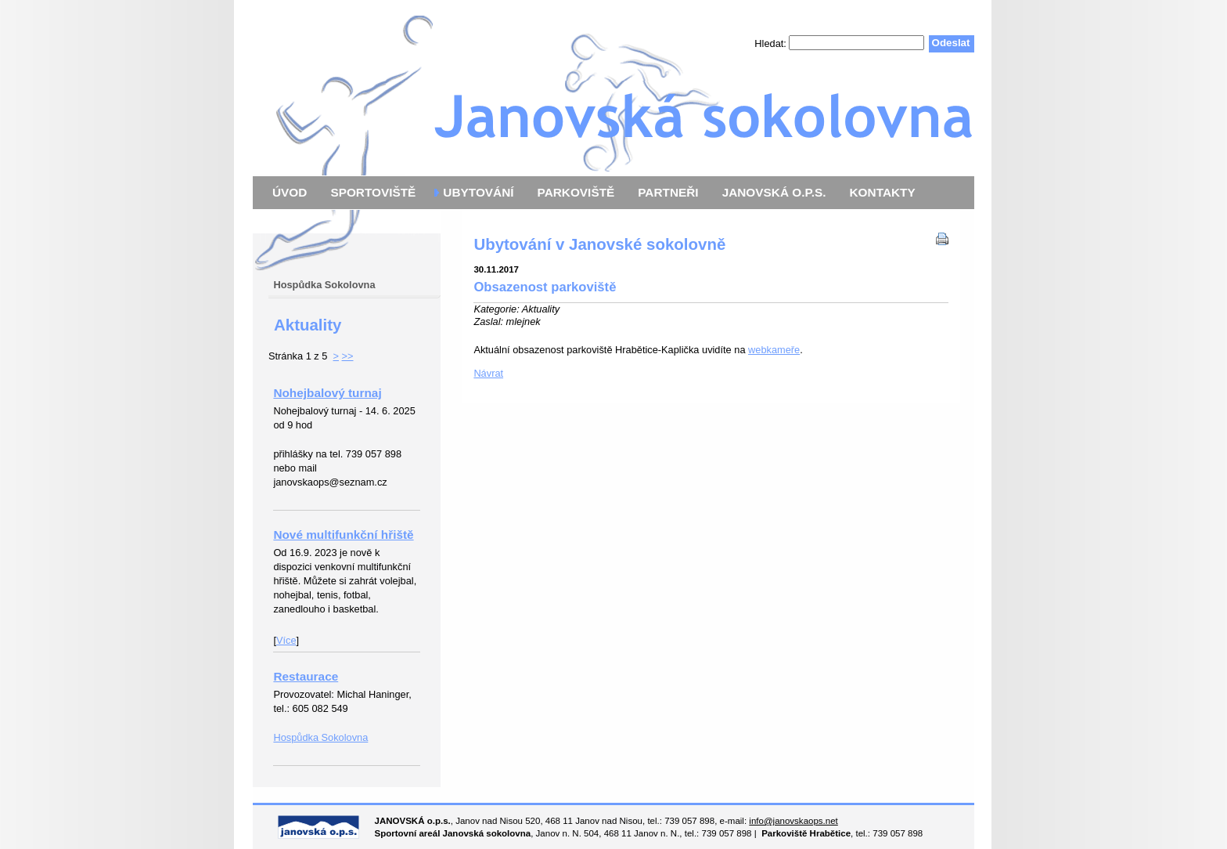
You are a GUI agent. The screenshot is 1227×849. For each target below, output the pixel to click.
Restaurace (305, 676)
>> (348, 356)
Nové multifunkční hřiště (343, 534)
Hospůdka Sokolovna (320, 737)
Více (286, 640)
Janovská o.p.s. (613, 88)
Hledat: (771, 43)
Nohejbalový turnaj (327, 392)
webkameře (774, 350)
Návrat (488, 373)
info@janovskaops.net (793, 821)
